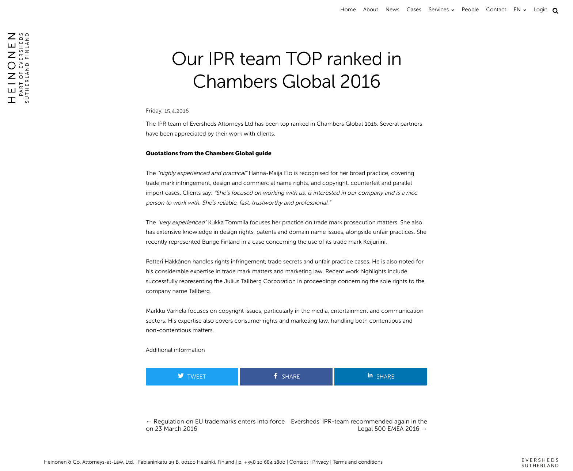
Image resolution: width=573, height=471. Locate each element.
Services (439, 9)
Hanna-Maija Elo (270, 173)
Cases (414, 9)
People (470, 9)
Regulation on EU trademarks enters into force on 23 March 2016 (215, 425)
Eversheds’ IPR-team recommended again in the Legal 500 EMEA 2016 (359, 425)
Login (540, 9)
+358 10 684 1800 (264, 462)
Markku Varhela (166, 311)
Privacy (320, 462)
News (392, 9)
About (370, 9)
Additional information (175, 350)
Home (348, 9)
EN (517, 9)
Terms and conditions (358, 462)
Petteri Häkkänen (168, 261)
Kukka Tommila (228, 222)
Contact (496, 9)
